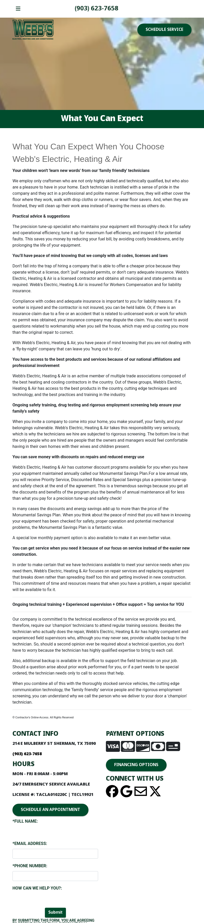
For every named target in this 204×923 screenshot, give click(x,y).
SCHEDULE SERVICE (164, 29)
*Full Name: (25, 821)
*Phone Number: (29, 865)
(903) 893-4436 (96, 9)
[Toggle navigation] (18, 9)
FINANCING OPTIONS (136, 765)
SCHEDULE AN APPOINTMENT (50, 810)
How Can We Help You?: (37, 888)
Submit (55, 912)
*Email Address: (29, 843)
